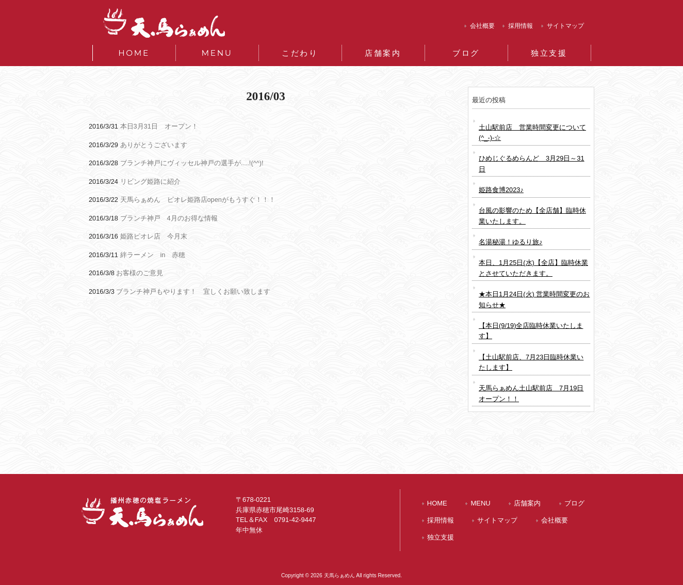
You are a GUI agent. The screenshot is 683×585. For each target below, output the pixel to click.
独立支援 (440, 537)
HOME (437, 503)
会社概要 (482, 26)
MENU (480, 503)
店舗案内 (527, 503)
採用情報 (520, 26)
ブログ (574, 503)
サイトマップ (565, 26)
